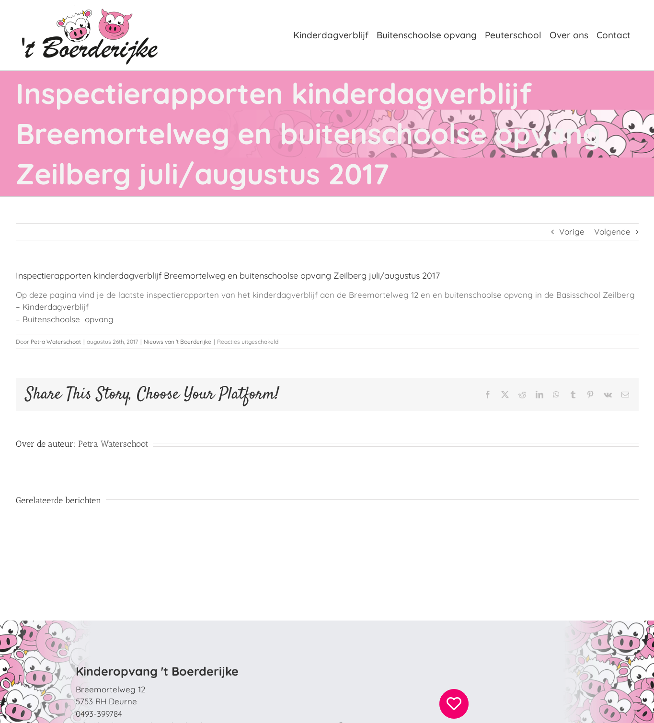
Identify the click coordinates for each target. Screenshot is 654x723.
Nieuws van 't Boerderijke (177, 341)
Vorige (572, 231)
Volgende (612, 231)
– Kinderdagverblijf (52, 307)
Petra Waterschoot (56, 341)
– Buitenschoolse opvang (65, 319)
